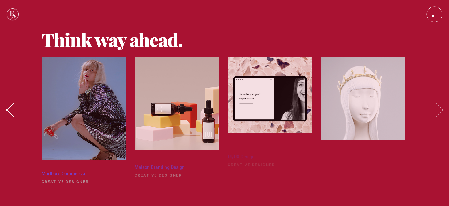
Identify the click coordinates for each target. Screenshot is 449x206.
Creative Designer (65, 184)
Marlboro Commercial (64, 176)
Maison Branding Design (160, 170)
